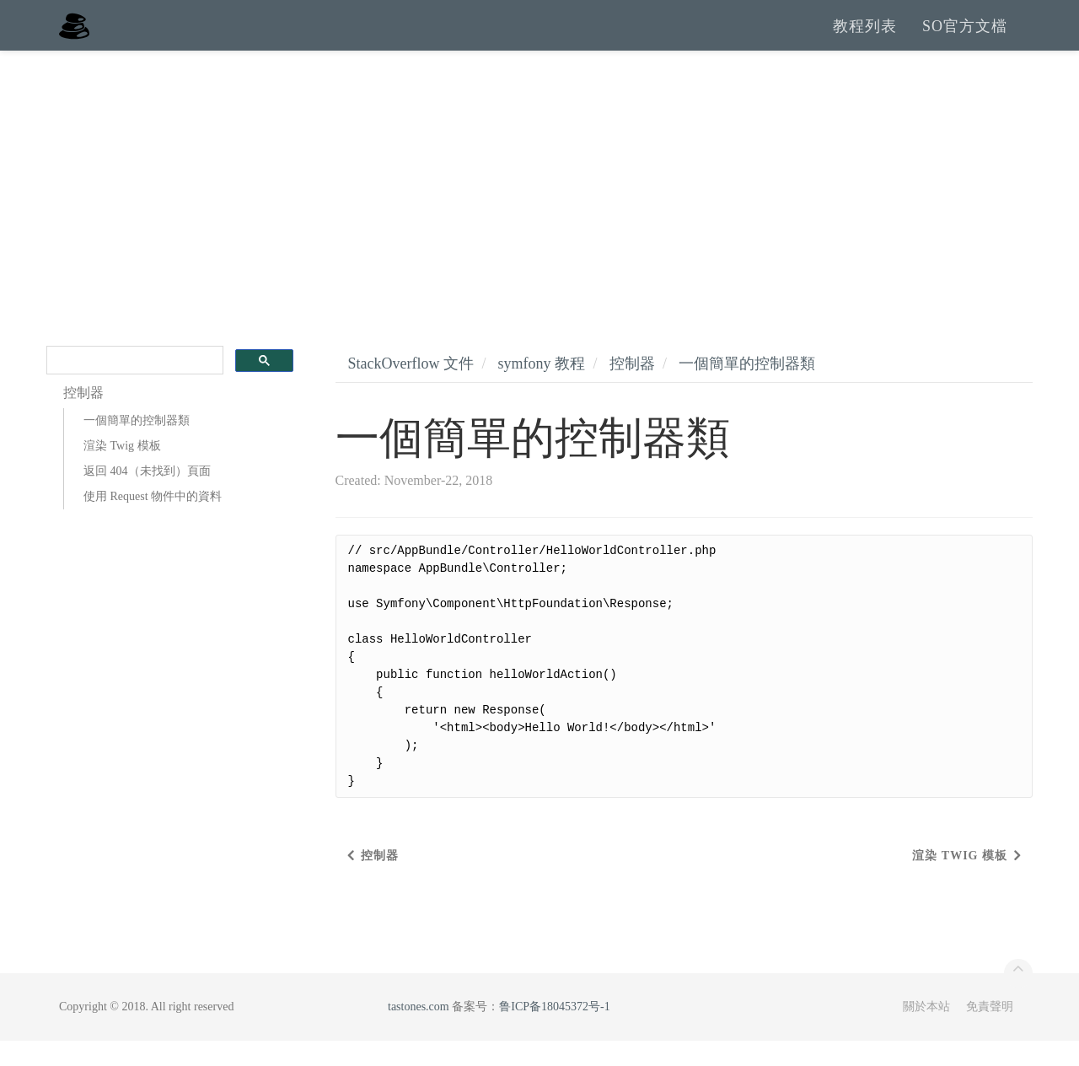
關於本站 (926, 1032)
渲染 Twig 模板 (122, 471)
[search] (133, 386)
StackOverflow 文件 (411, 388)
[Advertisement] (539, 202)
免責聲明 (989, 1032)
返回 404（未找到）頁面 (147, 496)
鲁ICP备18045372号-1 (554, 1032)
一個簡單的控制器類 (136, 445)
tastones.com (418, 1032)
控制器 (632, 388)
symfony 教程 (541, 388)
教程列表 (865, 38)
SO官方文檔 (964, 38)
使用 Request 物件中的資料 (152, 521)
